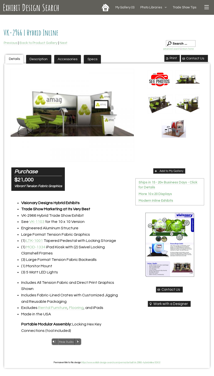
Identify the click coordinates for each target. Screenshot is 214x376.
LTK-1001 (34, 241)
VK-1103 (36, 222)
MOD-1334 (35, 247)
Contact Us (193, 58)
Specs (92, 59)
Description (39, 59)
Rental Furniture (52, 308)
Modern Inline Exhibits (156, 200)
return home (188, 49)
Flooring (76, 308)
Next (63, 43)
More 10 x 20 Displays (155, 194)
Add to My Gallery (168, 171)
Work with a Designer (168, 304)
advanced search (171, 49)
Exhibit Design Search (31, 7)
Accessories (67, 59)
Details (14, 59)
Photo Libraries (151, 7)
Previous (10, 43)
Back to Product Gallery (38, 43)
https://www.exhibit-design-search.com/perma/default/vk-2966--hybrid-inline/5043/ (120, 362)
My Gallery (124, 7)
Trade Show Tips (184, 7)
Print (171, 58)
